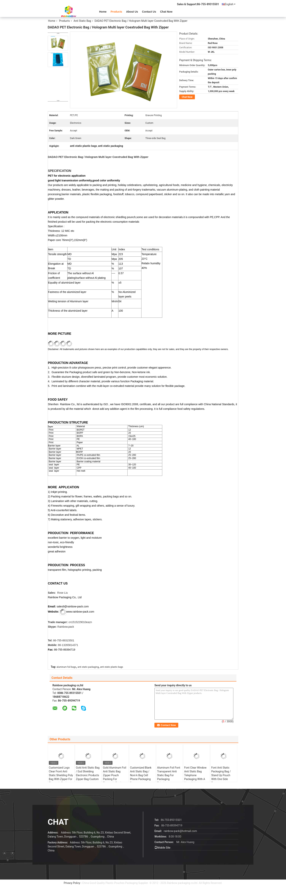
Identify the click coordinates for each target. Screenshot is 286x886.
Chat (58, 822)
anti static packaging (88, 667)
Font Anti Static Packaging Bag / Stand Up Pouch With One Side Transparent (221, 775)
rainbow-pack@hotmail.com (180, 831)
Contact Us (149, 11)
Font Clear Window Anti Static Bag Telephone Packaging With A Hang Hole (195, 775)
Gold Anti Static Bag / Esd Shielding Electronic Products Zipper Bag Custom (88, 773)
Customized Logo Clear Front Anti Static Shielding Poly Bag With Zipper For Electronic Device (61, 775)
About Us (132, 11)
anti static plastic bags (111, 667)
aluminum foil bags (66, 667)
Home (103, 11)
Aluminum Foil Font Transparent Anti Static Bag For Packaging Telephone (168, 775)
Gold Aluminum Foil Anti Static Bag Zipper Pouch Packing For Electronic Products (114, 775)
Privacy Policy (72, 882)
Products (116, 11)
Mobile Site (162, 847)
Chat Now (166, 11)
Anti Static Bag (82, 20)
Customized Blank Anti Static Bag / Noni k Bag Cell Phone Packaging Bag (140, 775)
